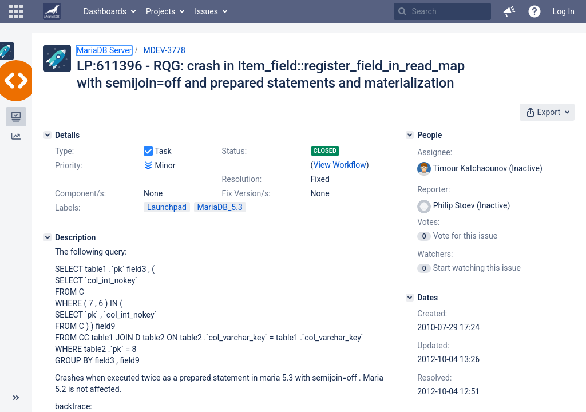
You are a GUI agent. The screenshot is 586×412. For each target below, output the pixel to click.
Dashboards (105, 11)
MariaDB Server (104, 50)
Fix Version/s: (246, 193)
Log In (564, 11)
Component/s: (80, 193)
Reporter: (433, 189)
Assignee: (434, 152)
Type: (64, 151)
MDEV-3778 (164, 50)
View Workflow (340, 164)
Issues (206, 11)
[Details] (47, 135)
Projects (160, 11)
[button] (16, 11)
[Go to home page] (52, 11)
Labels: (67, 207)
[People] (410, 135)
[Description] (47, 237)
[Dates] (410, 298)
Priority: (68, 165)
